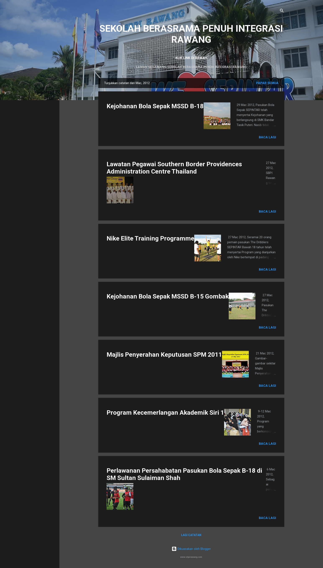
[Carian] (281, 11)
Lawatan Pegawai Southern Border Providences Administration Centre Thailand (174, 167)
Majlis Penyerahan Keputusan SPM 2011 (164, 354)
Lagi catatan (191, 535)
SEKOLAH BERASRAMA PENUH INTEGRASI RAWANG (191, 34)
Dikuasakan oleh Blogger (191, 549)
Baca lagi (267, 137)
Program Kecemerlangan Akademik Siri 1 (165, 412)
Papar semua (267, 83)
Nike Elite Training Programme (150, 238)
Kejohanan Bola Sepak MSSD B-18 (155, 106)
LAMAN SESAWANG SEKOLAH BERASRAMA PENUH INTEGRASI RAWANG (191, 67)
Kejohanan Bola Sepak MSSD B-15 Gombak (168, 296)
